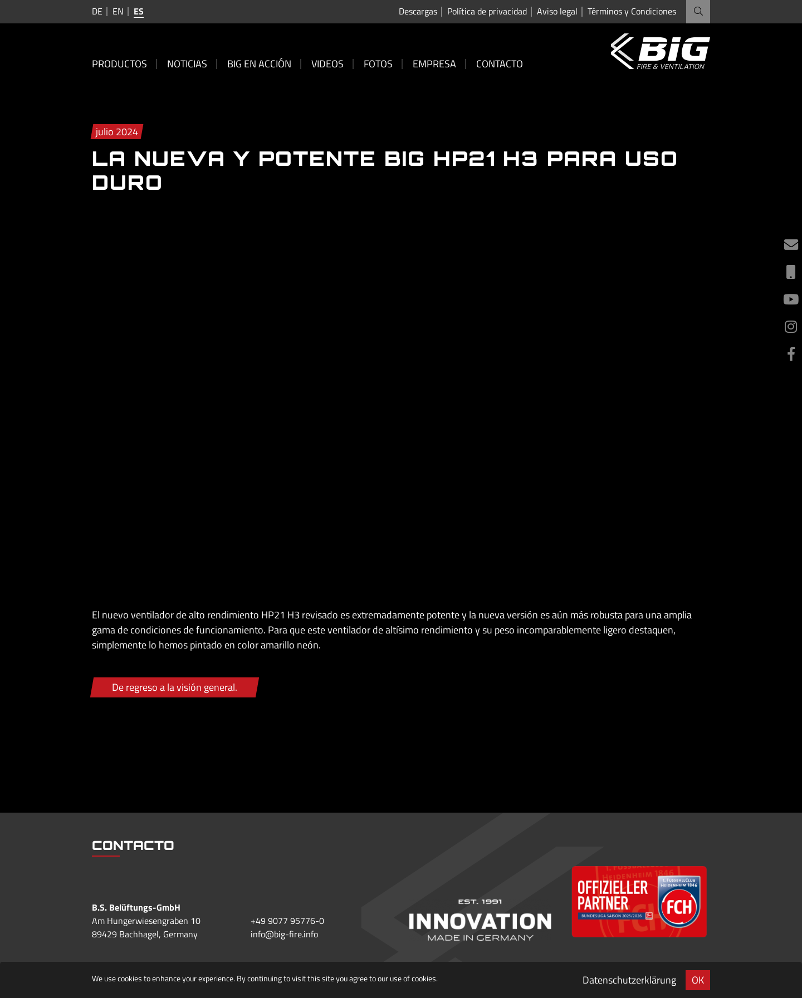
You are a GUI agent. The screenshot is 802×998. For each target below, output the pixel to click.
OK (698, 979)
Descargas (418, 11)
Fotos (378, 63)
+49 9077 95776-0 (287, 920)
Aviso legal (557, 11)
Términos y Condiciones (632, 11)
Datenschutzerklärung (629, 979)
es (139, 11)
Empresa (434, 63)
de (97, 11)
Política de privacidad (487, 11)
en (118, 11)
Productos (119, 63)
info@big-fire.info (284, 934)
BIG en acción (259, 63)
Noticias (187, 63)
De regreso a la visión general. (174, 687)
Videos (327, 63)
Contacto (499, 63)
